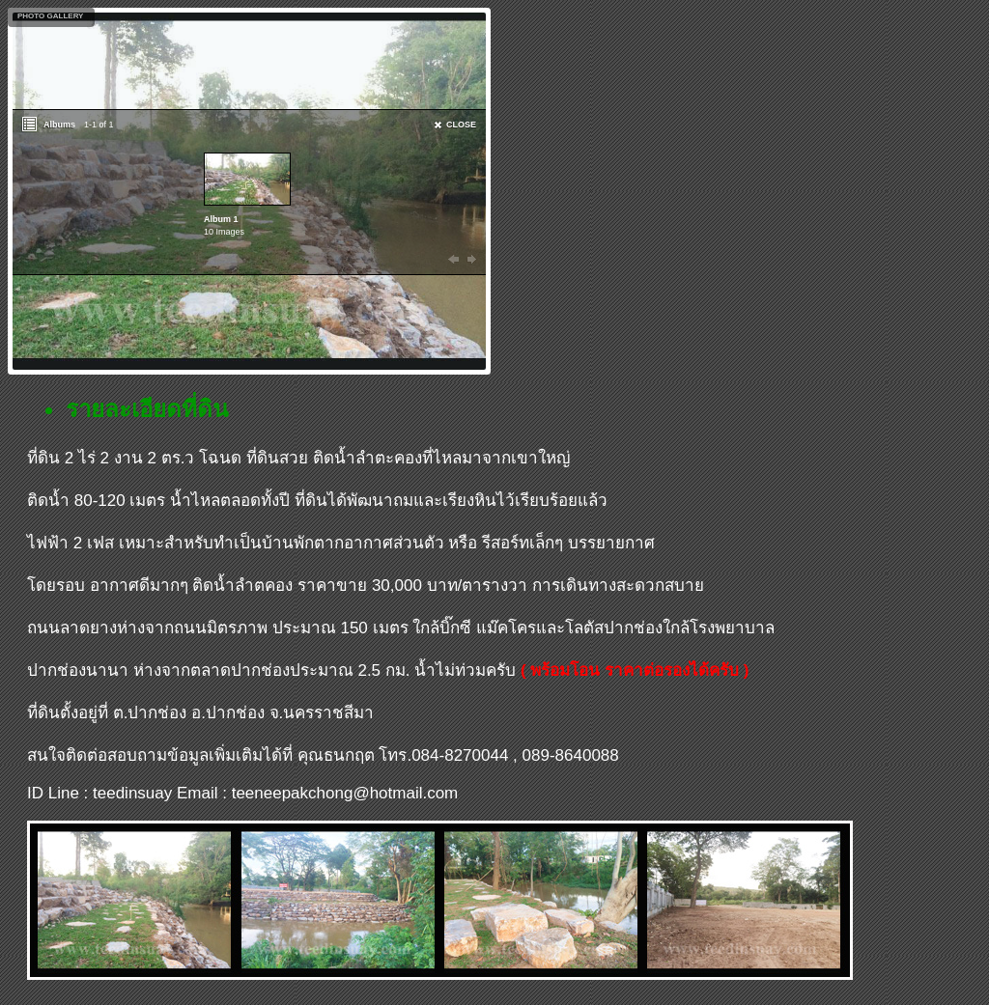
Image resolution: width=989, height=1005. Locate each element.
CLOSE (461, 124)
